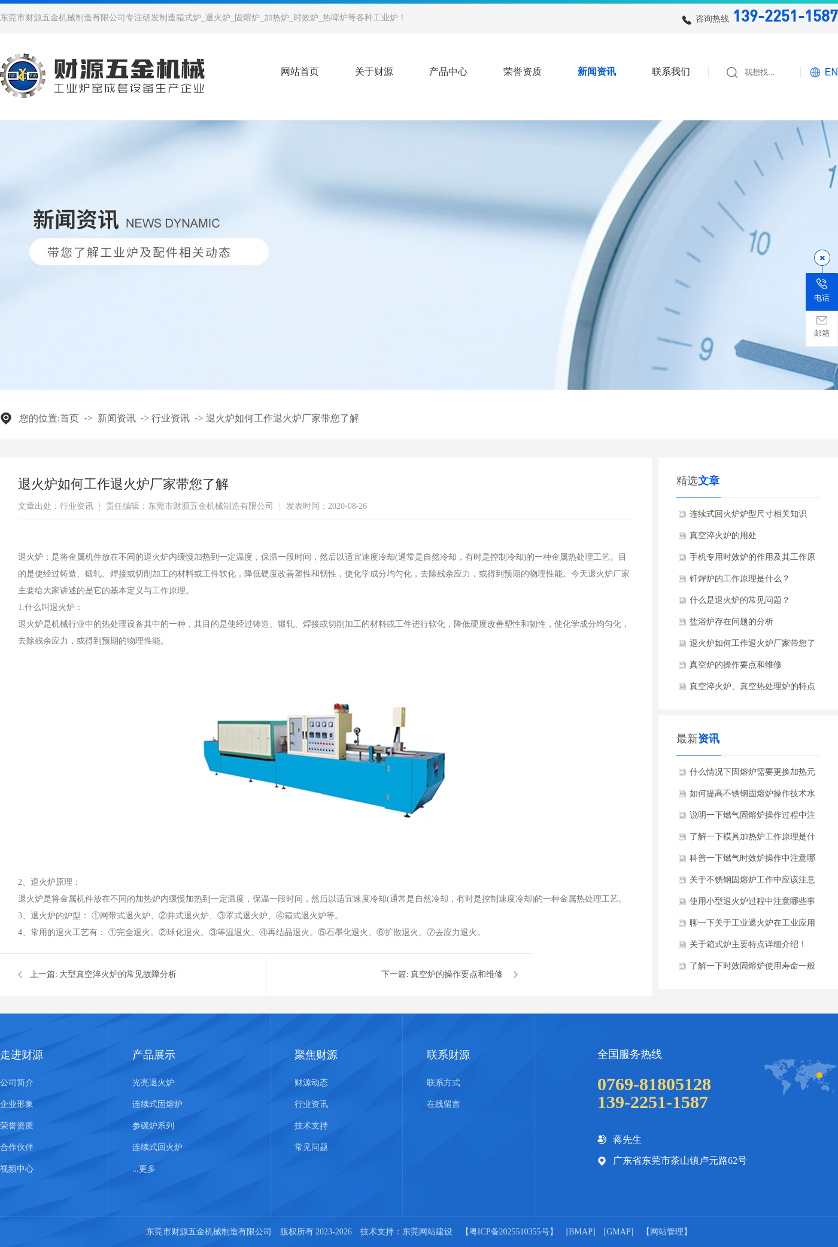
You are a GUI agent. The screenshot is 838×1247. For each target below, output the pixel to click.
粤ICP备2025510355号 (509, 1231)
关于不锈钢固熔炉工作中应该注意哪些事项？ (752, 883)
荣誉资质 (522, 72)
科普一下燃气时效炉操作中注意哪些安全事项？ (752, 861)
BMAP (581, 1231)
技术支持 (311, 1125)
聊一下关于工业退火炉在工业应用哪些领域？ (752, 926)
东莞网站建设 (427, 1231)
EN (831, 72)
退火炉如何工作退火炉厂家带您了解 (282, 418)
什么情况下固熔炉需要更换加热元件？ (752, 775)
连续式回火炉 (157, 1147)
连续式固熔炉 (157, 1104)
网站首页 (300, 72)
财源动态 (311, 1082)
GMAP (618, 1231)
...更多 (144, 1168)
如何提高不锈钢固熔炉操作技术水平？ (752, 797)
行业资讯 (170, 418)
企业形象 (17, 1104)
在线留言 (443, 1104)
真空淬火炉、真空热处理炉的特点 (752, 686)
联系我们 (671, 72)
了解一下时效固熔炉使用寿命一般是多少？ (752, 969)
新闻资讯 (597, 72)
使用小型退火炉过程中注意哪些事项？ (752, 904)
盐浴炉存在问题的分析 (731, 621)
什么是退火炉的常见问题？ (740, 600)
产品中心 (448, 72)
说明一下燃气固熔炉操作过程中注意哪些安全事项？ (752, 818)
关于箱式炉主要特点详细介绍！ (748, 944)
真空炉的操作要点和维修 (457, 974)
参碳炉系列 (153, 1125)
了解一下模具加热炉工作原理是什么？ (752, 840)
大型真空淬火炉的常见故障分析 (118, 974)
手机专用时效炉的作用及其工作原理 (752, 560)
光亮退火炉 (153, 1082)
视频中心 (17, 1168)
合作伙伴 (17, 1147)
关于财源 (374, 72)
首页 (69, 418)
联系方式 (443, 1082)
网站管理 (667, 1231)
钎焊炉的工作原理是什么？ (740, 578)
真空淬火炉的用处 (723, 535)
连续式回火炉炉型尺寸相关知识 (748, 513)
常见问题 (311, 1147)
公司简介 (17, 1082)
